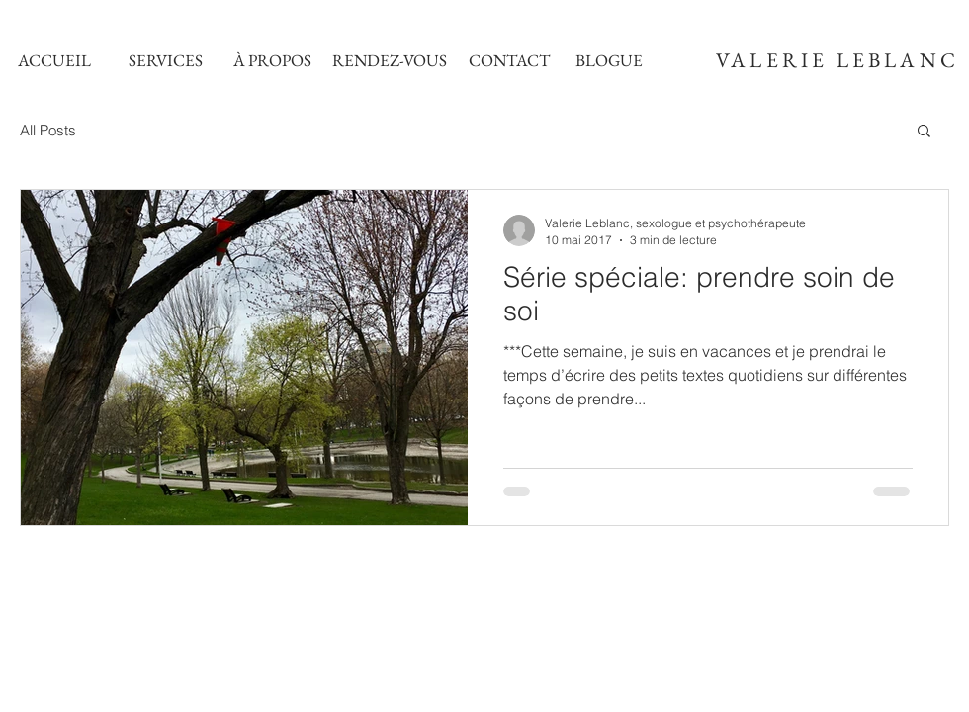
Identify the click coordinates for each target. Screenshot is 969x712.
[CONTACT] (509, 61)
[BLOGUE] (609, 61)
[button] (924, 132)
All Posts (48, 130)
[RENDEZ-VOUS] (389, 61)
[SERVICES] (165, 61)
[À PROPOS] (272, 61)
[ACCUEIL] (54, 61)
